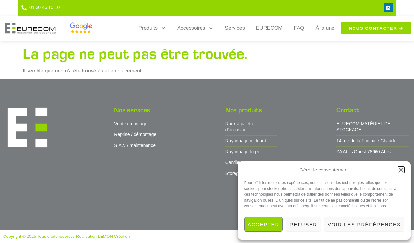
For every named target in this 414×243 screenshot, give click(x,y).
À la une (324, 28)
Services (235, 28)
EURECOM (269, 28)
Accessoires (195, 28)
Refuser (303, 224)
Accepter (263, 224)
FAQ (299, 28)
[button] (401, 170)
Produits (152, 28)
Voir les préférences (364, 224)
